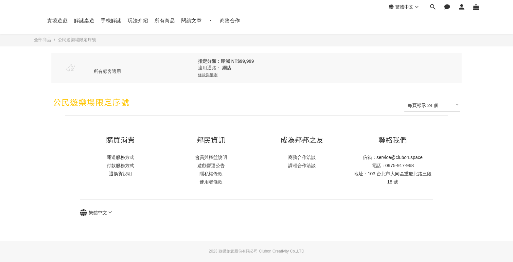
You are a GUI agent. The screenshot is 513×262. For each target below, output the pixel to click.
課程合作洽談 (302, 165)
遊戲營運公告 (211, 165)
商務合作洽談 (302, 157)
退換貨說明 (120, 173)
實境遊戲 (57, 20)
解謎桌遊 (84, 20)
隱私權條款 (211, 173)
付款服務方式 (120, 165)
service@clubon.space (400, 157)
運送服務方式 (120, 157)
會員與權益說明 (211, 157)
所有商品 (164, 20)
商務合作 (230, 20)
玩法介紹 (138, 20)
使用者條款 (211, 181)
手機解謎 (111, 20)
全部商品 (42, 39)
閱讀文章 (191, 20)
